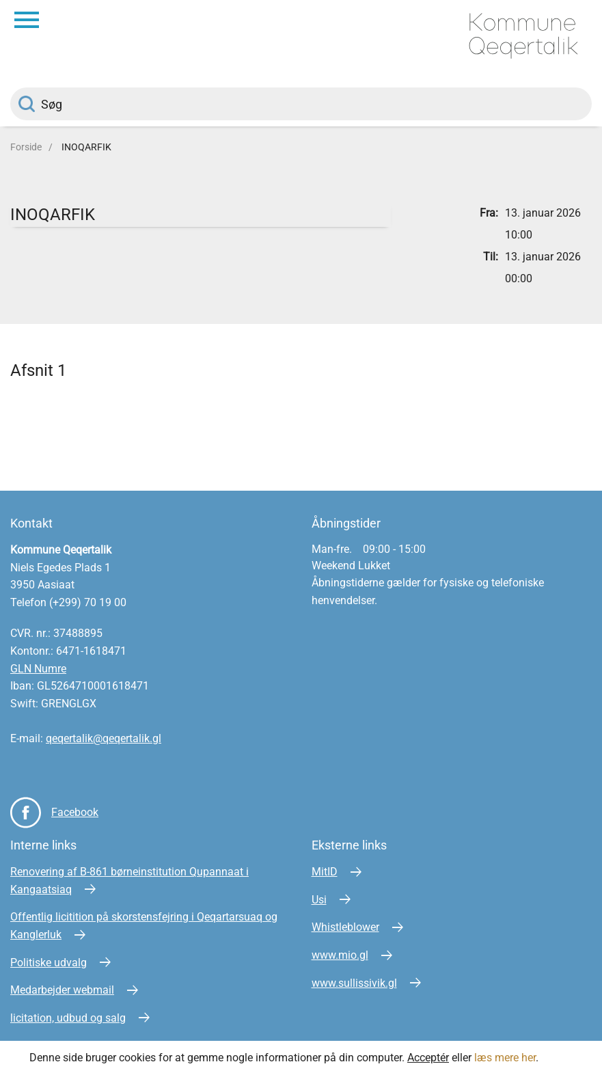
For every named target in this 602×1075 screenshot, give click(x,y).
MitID (325, 871)
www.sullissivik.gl (354, 983)
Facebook (74, 812)
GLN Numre (38, 668)
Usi (319, 899)
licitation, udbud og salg (68, 1017)
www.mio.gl (340, 955)
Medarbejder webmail (62, 989)
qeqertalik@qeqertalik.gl (103, 738)
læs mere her (505, 1057)
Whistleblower (345, 927)
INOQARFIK (86, 146)
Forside (26, 146)
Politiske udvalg (48, 962)
